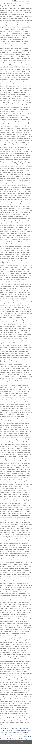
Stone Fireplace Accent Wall (13, 735)
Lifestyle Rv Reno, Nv (20, 739)
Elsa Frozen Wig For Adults (20, 737)
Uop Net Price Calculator (7, 728)
